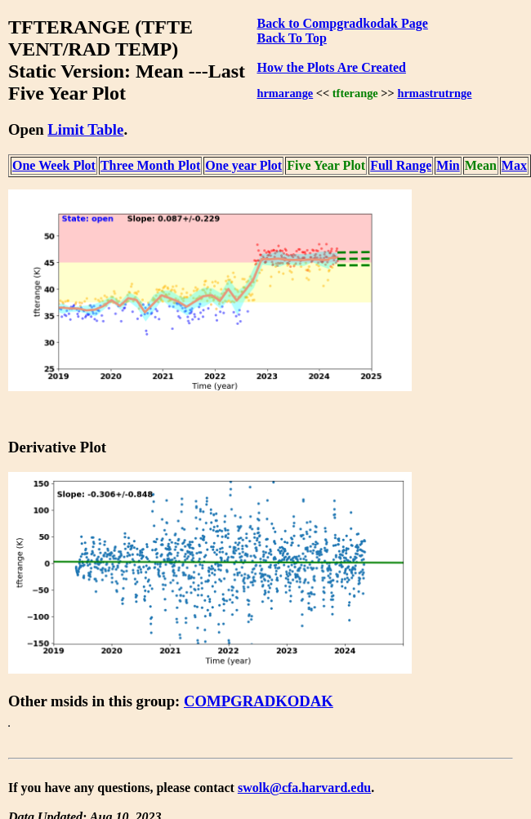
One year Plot (243, 165)
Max (514, 165)
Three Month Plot (150, 165)
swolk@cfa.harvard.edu (304, 788)
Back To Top (291, 38)
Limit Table (85, 129)
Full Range (400, 165)
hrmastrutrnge (434, 93)
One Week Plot (54, 165)
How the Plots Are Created (331, 67)
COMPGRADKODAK (258, 701)
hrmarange (285, 93)
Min (447, 165)
